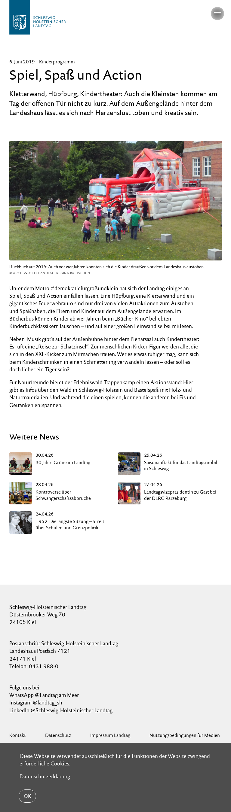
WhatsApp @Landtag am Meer (44, 695)
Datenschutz (58, 735)
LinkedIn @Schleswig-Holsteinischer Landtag (60, 710)
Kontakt (17, 735)
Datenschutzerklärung (45, 776)
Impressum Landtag (110, 735)
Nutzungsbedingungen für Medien (184, 735)
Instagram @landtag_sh (36, 702)
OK (27, 796)
